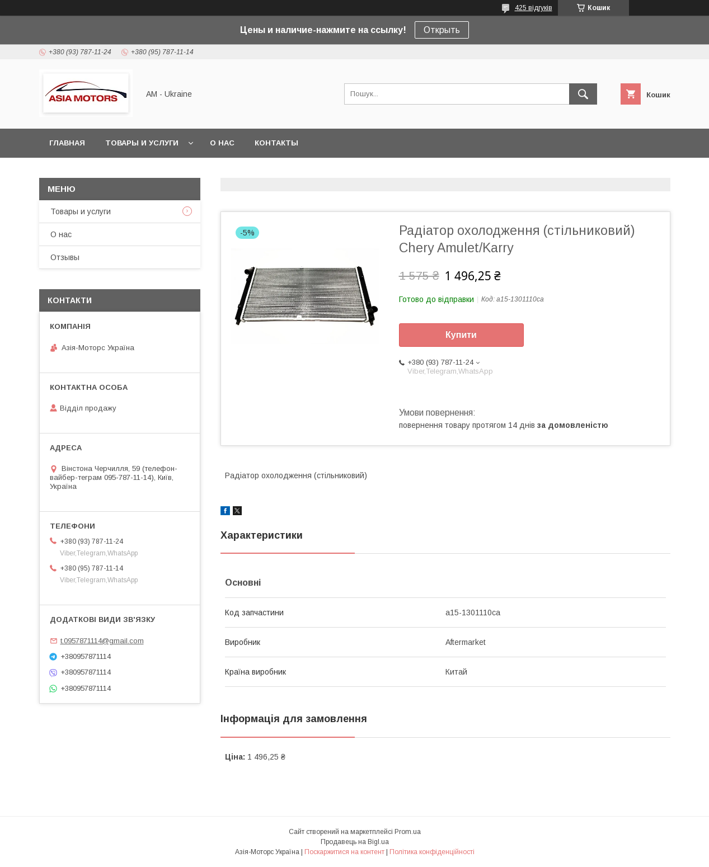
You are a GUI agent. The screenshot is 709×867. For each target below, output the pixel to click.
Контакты (276, 143)
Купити (461, 335)
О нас (222, 143)
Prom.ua (408, 832)
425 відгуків (533, 8)
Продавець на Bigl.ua (355, 842)
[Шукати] (583, 94)
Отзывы (64, 257)
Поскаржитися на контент (344, 852)
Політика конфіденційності (432, 852)
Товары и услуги (142, 143)
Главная (67, 143)
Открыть (442, 30)
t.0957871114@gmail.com (102, 641)
